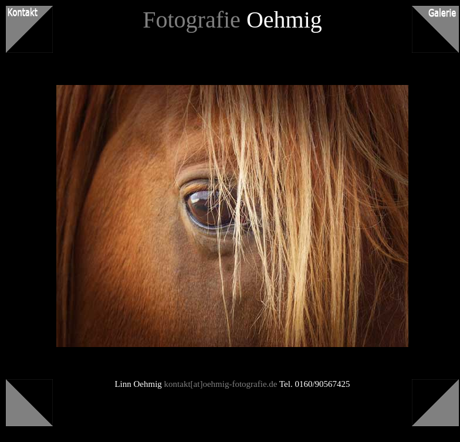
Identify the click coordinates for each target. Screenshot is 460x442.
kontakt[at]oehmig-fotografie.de (221, 384)
